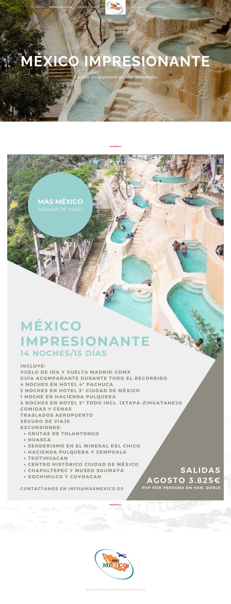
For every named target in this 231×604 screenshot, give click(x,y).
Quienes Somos (89, 7)
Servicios (138, 7)
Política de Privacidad (111, 594)
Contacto (157, 7)
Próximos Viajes (60, 7)
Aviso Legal (92, 594)
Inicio (40, 7)
